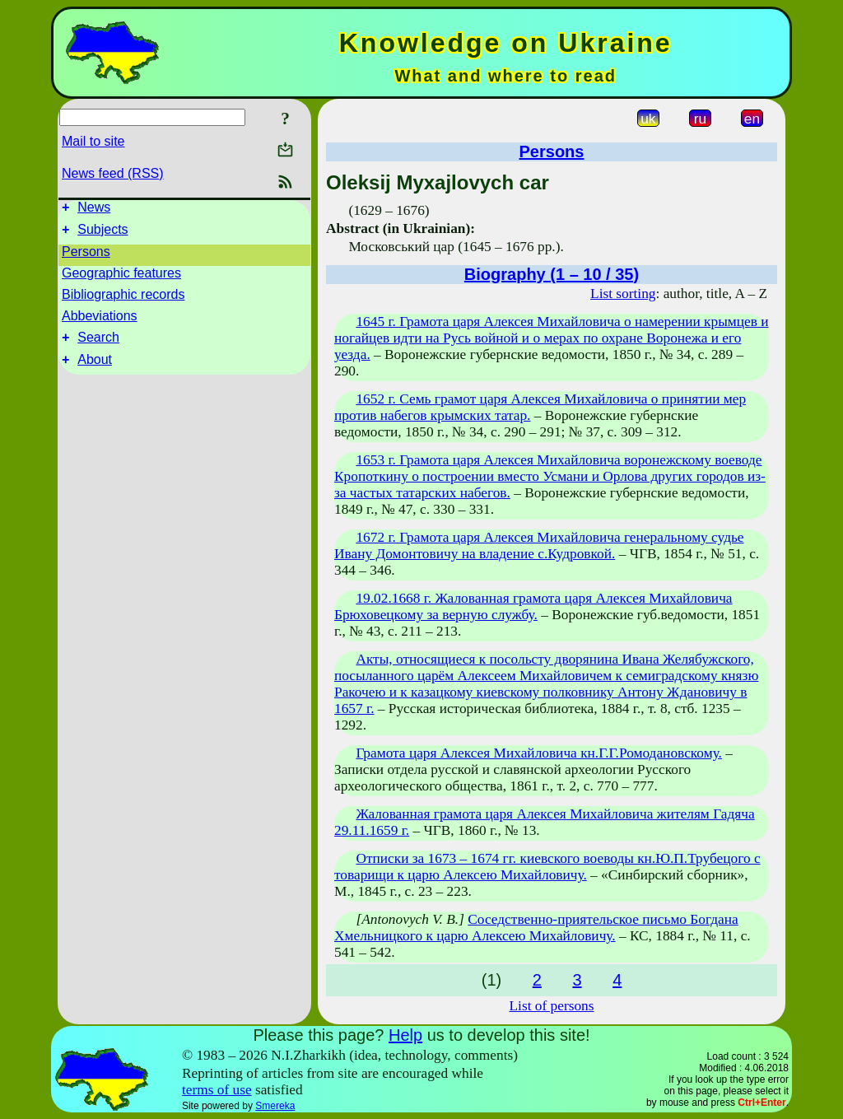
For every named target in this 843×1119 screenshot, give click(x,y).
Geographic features (121, 278)
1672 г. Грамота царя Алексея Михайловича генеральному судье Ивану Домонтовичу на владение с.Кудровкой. (539, 545)
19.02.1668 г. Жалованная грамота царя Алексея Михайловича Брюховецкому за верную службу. (533, 606)
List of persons (552, 1006)
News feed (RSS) (113, 173)
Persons (86, 256)
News (93, 210)
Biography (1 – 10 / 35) (551, 274)
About (94, 369)
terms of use (217, 1090)
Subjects (102, 234)
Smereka (275, 1106)
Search (98, 345)
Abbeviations (99, 321)
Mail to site (93, 141)
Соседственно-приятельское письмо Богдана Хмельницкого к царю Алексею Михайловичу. (536, 928)
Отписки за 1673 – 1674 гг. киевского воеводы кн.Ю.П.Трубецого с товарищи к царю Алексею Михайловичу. (547, 867)
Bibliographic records (123, 299)
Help (405, 1035)
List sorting (622, 293)
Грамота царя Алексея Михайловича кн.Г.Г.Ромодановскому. (539, 753)
